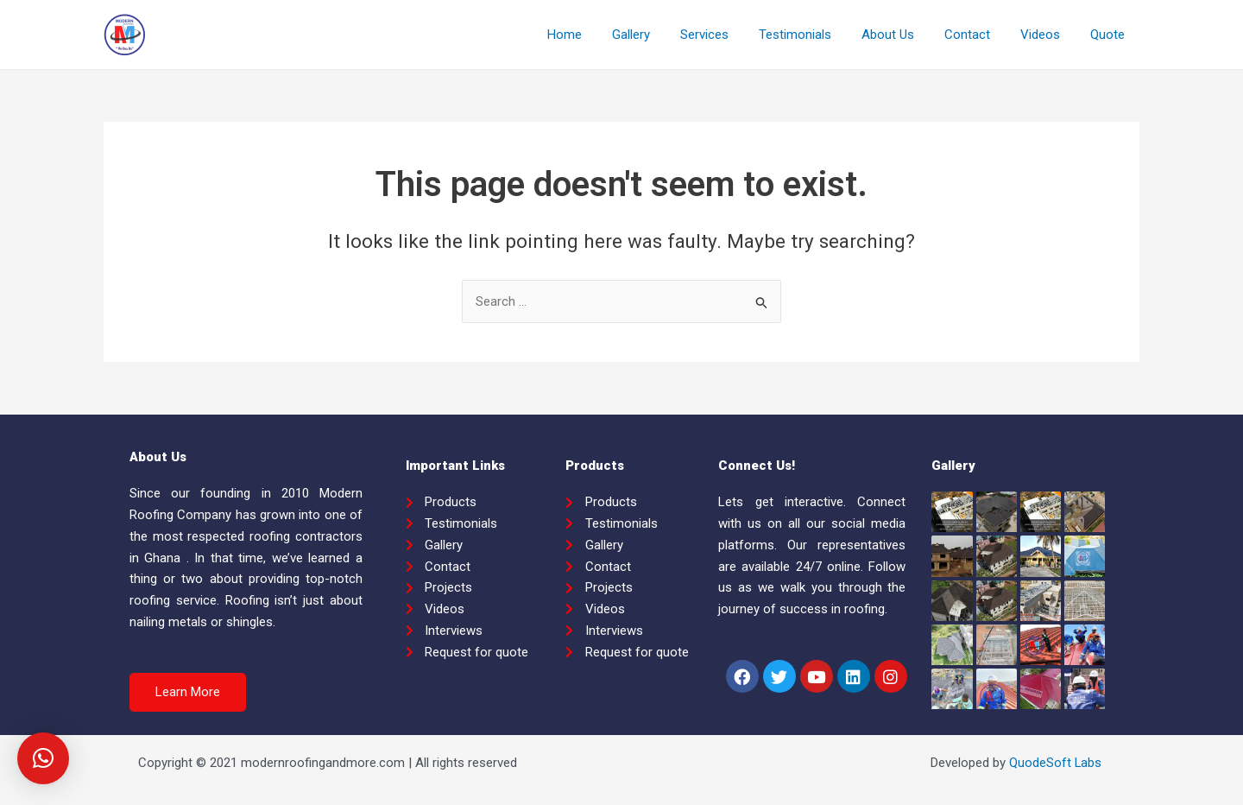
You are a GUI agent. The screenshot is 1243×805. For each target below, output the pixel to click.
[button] (187, 692)
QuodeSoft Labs (1054, 762)
